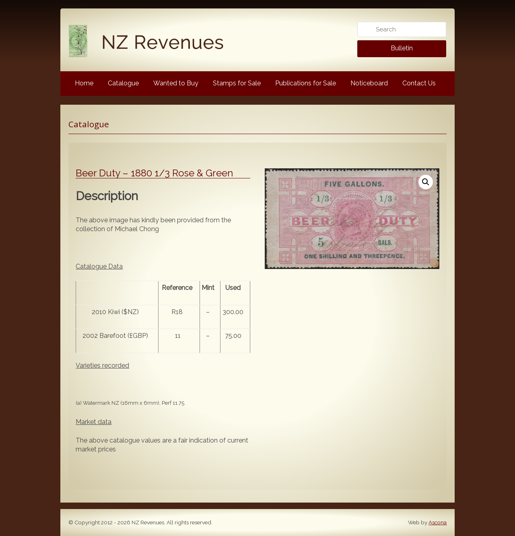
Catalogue (123, 83)
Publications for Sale (305, 83)
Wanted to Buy (175, 83)
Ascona (437, 522)
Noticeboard (369, 83)
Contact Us (419, 83)
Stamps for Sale (237, 83)
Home (84, 83)
